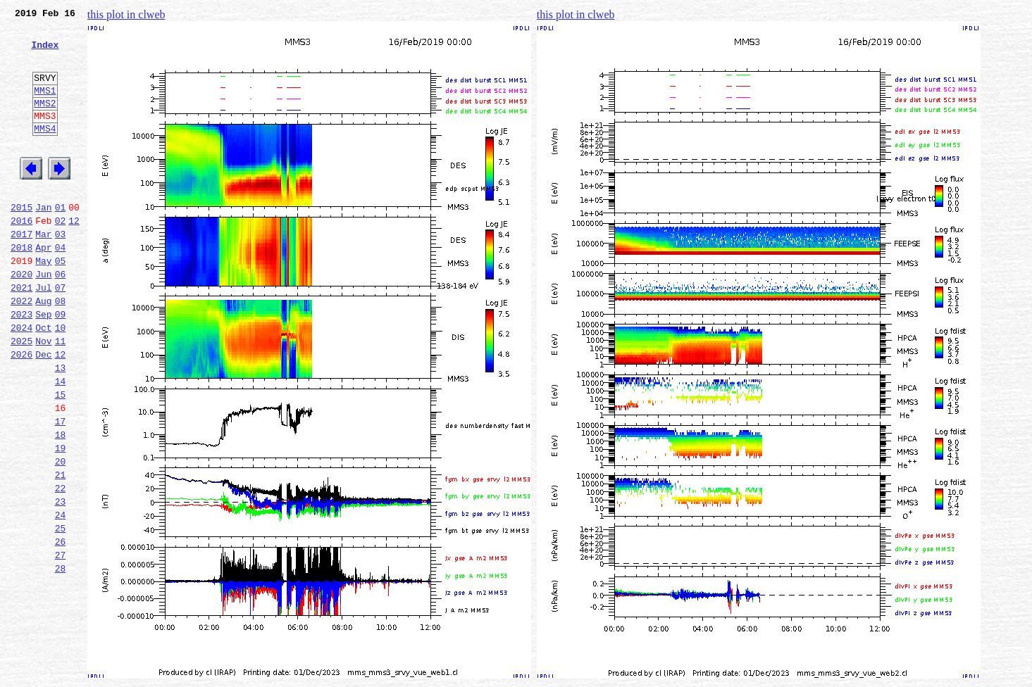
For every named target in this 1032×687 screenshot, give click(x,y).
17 (60, 488)
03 (60, 271)
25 (60, 612)
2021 (21, 333)
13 (60, 426)
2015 (21, 240)
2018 (21, 287)
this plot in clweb (126, 14)
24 (60, 597)
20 (60, 535)
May (43, 302)
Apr (43, 287)
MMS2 (45, 121)
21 (60, 550)
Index (44, 52)
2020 (21, 318)
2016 (21, 256)
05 (60, 302)
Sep (43, 364)
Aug (43, 349)
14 (60, 442)
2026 (21, 411)
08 (60, 349)
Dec (43, 411)
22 (60, 566)
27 (60, 643)
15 (60, 457)
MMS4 (45, 151)
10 (60, 380)
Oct (43, 380)
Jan (43, 240)
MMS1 (45, 107)
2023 (21, 364)
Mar (43, 271)
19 (60, 519)
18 (60, 504)
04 (60, 287)
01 (60, 240)
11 (60, 395)
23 (60, 581)
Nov (43, 395)
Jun (43, 318)
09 (60, 364)
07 (60, 333)
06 (60, 318)
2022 (21, 349)
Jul (43, 333)
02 (60, 256)
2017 (21, 271)
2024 (21, 380)
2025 (21, 395)
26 (60, 628)
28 (60, 659)
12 (74, 256)
